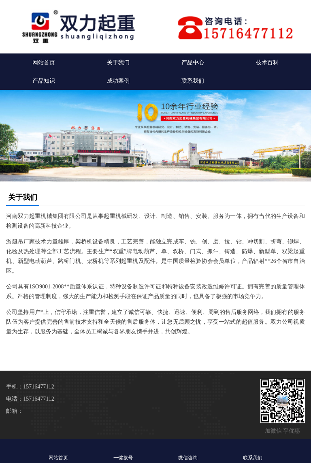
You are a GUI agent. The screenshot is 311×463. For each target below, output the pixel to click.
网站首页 (43, 63)
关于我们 (118, 63)
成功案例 (118, 81)
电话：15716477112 (30, 399)
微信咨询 (188, 451)
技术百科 (267, 63)
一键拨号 (123, 451)
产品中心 (192, 63)
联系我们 (192, 81)
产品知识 (43, 81)
